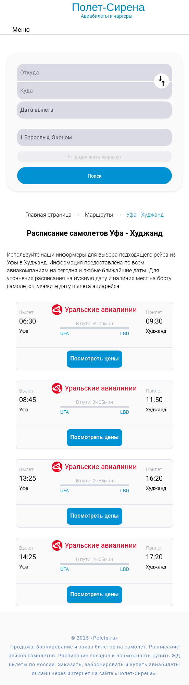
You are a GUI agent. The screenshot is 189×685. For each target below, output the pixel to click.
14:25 (27, 556)
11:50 (154, 399)
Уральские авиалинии (101, 309)
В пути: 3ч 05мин (94, 402)
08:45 (27, 399)
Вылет (26, 312)
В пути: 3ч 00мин (94, 323)
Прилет (154, 312)
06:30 (27, 321)
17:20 (154, 556)
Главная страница (48, 214)
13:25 (27, 478)
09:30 (154, 321)
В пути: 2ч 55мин (94, 480)
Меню (21, 29)
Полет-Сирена (108, 7)
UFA (64, 333)
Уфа (23, 331)
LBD (124, 333)
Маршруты (99, 214)
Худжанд (156, 331)
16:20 (154, 478)
